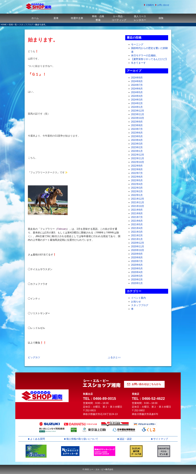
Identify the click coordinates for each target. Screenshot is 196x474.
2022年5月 (137, 180)
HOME (4, 24)
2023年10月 (137, 118)
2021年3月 (137, 231)
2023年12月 (137, 110)
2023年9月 (137, 121)
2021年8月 (137, 213)
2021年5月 (137, 224)
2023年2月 (137, 147)
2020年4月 (137, 272)
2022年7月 (137, 173)
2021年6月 (137, 220)
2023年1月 (137, 151)
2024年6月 (137, 88)
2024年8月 (137, 81)
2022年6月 (137, 176)
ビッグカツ (34, 357)
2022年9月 (137, 165)
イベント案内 (138, 298)
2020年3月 (137, 276)
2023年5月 (137, 136)
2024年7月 (137, 85)
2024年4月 (137, 96)
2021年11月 (137, 202)
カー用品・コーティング (119, 18)
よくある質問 (37, 439)
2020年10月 (137, 250)
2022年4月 (137, 184)
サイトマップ (160, 439)
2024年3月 (137, 99)
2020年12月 (137, 243)
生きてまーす (138, 62)
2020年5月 (137, 268)
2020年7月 (137, 261)
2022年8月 (137, 169)
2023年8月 (137, 125)
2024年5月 (137, 92)
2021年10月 (137, 206)
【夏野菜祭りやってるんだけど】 (149, 59)
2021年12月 (137, 198)
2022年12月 (137, 154)
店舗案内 (150, 5)
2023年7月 (137, 129)
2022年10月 (137, 162)
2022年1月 (137, 195)
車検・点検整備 (98, 18)
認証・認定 (126, 439)
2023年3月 (137, 143)
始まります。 (43, 40)
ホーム (35, 18)
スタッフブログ (26, 24)
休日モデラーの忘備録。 (144, 55)
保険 (160, 18)
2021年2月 (137, 235)
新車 (56, 18)
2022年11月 (137, 158)
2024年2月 (137, 103)
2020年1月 (137, 283)
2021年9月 (137, 209)
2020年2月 (137, 279)
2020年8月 (137, 257)
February (62, 228)
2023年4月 (137, 140)
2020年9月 (137, 254)
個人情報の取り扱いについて (82, 439)
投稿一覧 (13, 24)
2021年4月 (137, 228)
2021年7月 (137, 217)
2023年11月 (137, 114)
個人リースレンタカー (140, 18)
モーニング (137, 44)
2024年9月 (137, 77)
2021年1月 (137, 239)
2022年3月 (137, 187)
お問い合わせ (163, 5)
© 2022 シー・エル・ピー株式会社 (98, 469)
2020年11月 (137, 246)
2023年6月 (137, 132)
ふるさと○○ (114, 357)
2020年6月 (137, 265)
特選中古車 (77, 18)
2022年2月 (137, 191)
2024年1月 (137, 107)
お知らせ (136, 301)
